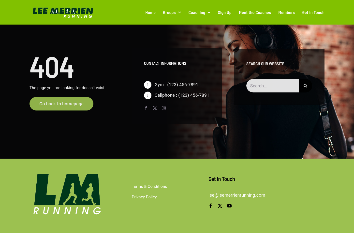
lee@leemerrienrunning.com (236, 195)
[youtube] (229, 206)
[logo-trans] (62, 7)
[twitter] (155, 108)
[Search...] (272, 86)
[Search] (305, 86)
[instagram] (164, 108)
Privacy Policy (144, 197)
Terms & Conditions (149, 186)
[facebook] (146, 108)
